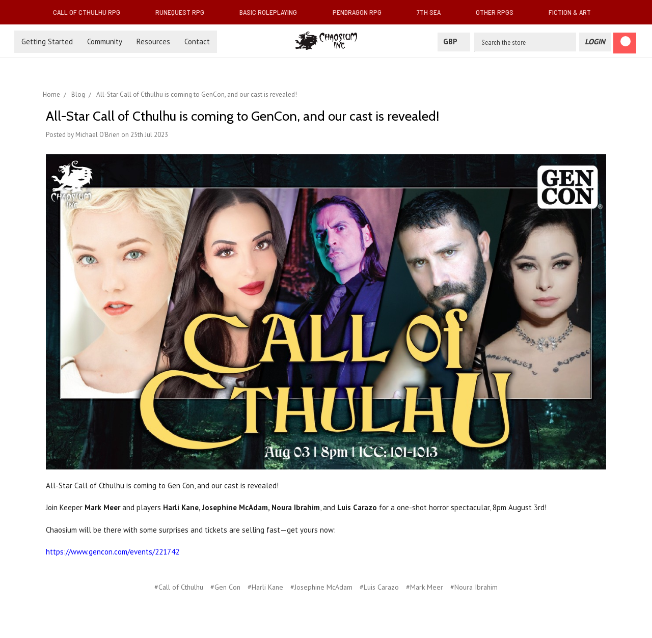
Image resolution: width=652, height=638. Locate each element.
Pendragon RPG (361, 12)
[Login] (595, 42)
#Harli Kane (265, 587)
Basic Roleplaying (272, 12)
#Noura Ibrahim (474, 587)
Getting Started (47, 41)
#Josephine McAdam (321, 587)
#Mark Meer (424, 587)
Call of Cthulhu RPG (90, 12)
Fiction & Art (574, 12)
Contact (197, 41)
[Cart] (624, 43)
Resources (153, 41)
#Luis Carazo (379, 587)
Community (104, 41)
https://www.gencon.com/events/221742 (112, 552)
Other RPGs (499, 12)
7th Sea (433, 12)
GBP (454, 41)
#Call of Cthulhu (178, 587)
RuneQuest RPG (183, 12)
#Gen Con (225, 587)
